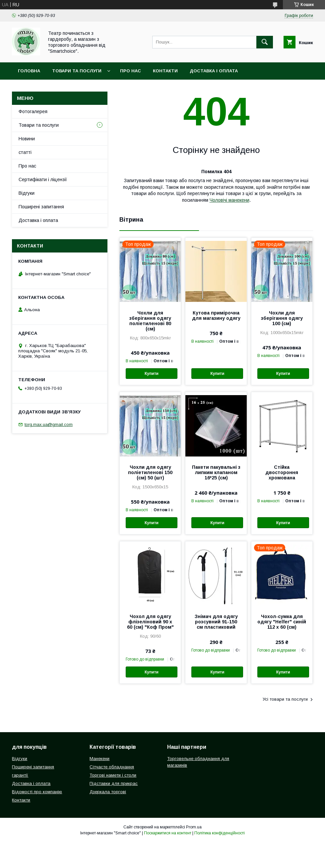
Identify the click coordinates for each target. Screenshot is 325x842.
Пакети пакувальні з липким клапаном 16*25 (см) (216, 472)
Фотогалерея (33, 111)
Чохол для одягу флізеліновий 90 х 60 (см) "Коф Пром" (150, 622)
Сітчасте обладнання (112, 766)
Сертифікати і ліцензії (43, 179)
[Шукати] (264, 42)
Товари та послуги (76, 70)
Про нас (130, 70)
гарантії (20, 775)
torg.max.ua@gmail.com (49, 424)
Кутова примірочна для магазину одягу (216, 315)
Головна (29, 70)
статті (25, 152)
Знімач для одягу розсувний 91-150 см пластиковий (216, 622)
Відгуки (26, 193)
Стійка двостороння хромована (281, 472)
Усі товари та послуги (285, 699)
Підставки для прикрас (114, 783)
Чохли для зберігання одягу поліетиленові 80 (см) (150, 320)
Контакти (165, 70)
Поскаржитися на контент (167, 833)
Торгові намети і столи (113, 775)
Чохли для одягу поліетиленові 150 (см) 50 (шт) (150, 472)
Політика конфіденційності (219, 833)
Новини (27, 138)
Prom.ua (194, 827)
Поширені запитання (41, 206)
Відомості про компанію (37, 791)
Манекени (99, 758)
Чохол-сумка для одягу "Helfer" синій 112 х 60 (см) (281, 622)
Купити (152, 373)
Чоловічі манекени (229, 200)
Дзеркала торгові (108, 791)
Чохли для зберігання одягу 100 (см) (282, 318)
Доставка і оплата (214, 70)
